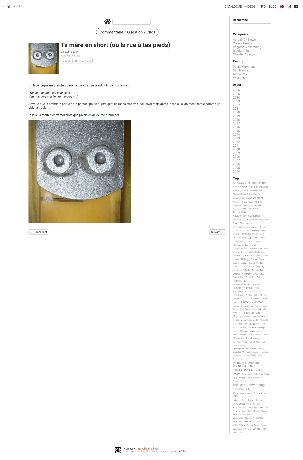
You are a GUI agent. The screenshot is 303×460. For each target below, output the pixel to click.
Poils (235, 378)
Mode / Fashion (248, 328)
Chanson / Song (253, 241)
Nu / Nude (237, 342)
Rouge (250, 400)
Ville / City (239, 425)
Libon (241, 313)
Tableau (264, 411)
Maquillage (237, 324)
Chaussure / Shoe (240, 248)
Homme (236, 302)
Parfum (246, 355)
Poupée (236, 381)
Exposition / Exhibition (244, 277)
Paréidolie (67, 61)
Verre (235, 421)
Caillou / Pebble (239, 238)
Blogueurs (244, 223)
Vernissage (258, 418)
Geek (256, 295)
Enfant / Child (258, 274)
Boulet (235, 230)
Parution (261, 355)
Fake (259, 277)
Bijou (255, 220)
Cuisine (235, 266)
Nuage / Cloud (249, 342)
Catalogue (233, 6)
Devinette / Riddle (242, 270)
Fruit (235, 295)
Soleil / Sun (263, 407)
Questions (238, 389)
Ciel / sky (259, 252)
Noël (266, 335)
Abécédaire (241, 183)
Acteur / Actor (240, 187)
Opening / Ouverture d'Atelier (244, 349)
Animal (258, 202)
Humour (236, 306)
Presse (243, 381)
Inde (251, 306)
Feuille (256, 288)
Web (235, 433)
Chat (254, 245)
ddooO (242, 266)
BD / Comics (246, 220)
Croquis (259, 263)
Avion (264, 216)
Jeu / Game (245, 309)
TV (234, 183)
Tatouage (236, 414)
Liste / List (249, 313)
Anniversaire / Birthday (252, 205)
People (258, 370)
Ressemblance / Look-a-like (249, 395)
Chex (261, 248)
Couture (244, 263)
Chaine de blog (239, 241)
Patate (242, 359)
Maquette (264, 320)
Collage (245, 259)
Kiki (264, 309)
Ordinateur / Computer (242, 352)
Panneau (264, 352)
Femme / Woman (242, 288)
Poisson (242, 378)
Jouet (254, 309)
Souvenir (236, 411)
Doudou (255, 270)
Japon (257, 306)
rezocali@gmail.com (148, 448)
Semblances (241, 70)
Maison (261, 316)
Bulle (262, 234)
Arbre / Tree (246, 209)
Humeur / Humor (83, 61)
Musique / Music (247, 331)
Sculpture (237, 407)
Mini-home (260, 324)
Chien (266, 248)
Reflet (248, 389)
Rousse (258, 400)
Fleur (247, 291)
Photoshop (247, 374)
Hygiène (244, 306)
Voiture (248, 429)
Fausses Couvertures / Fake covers (247, 284)
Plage (266, 374)
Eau (261, 270)
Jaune (235, 309)
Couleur (236, 263)
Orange (261, 349)
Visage (263, 425)
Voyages (239, 78)
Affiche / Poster (240, 191)
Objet (258, 342)
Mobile (235, 328)
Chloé (251, 252)
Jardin (264, 306)
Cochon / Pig (256, 255)
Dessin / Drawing (255, 267)
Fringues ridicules (258, 291)
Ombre (242, 345)
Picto (256, 374)
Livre (257, 313)
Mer (245, 324)
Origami (256, 352)
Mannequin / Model (250, 320)
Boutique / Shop (258, 230)
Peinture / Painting (243, 370)
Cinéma (245, 256)
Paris (253, 355)
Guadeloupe (256, 298)
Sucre (250, 411)
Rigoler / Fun (242, 51)
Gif (261, 295)
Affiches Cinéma (256, 191)
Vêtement (248, 421)
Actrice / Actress (259, 187)
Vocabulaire (238, 429)
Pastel (235, 359)
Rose (244, 400)
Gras (265, 295)
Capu (256, 238)
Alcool (249, 198)
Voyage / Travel (260, 429)
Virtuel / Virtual (253, 425)
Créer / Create (242, 43)
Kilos (235, 313)
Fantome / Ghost (240, 281)
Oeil (264, 342)
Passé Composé (244, 67)
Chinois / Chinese (240, 252)
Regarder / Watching (247, 47)
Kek (259, 309)
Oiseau (236, 345)
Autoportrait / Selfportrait (247, 216)
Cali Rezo (13, 6)
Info (262, 6)
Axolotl (236, 220)
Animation (237, 205)
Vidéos (250, 6)
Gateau (249, 295)
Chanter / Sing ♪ (244, 54)
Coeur (266, 255)
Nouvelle (257, 338)
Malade (236, 320)
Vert (240, 421)
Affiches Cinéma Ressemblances (246, 194)
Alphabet (236, 202)
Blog (273, 6)
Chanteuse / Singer (241, 245)
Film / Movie (238, 291)
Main (254, 316)
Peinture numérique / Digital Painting (247, 364)
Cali (249, 238)
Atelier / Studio (239, 212)
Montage (261, 328)
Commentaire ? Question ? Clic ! (127, 32)
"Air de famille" (239, 198)
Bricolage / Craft (250, 234)
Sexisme (252, 408)
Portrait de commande (255, 377)
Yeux (241, 433)
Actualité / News (70, 55)
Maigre (247, 316)
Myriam (260, 331)
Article (255, 209)
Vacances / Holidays (242, 418)
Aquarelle (236, 209)
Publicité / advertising (249, 385)
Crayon (252, 263)
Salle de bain (258, 404)
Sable (248, 404)
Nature (235, 335)
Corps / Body (257, 259)
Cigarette (236, 255)
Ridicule (236, 400)
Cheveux (253, 249)
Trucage (245, 414)
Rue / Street (239, 404)
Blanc (261, 220)
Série (244, 407)
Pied (261, 374)
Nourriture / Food (242, 338)
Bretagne (236, 234)
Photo (236, 374)
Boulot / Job (245, 230)
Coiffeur (236, 259)
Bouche (263, 227)
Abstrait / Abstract (257, 183)
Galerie (241, 295)
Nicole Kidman (256, 335)
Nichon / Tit (245, 335)
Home (264, 298)
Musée (235, 331)
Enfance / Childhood (242, 274)
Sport (244, 411)
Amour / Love (247, 202)
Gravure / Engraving (241, 298)
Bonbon (254, 223)
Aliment (258, 198)
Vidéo (256, 421)
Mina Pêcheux (181, 451)
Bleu (267, 220)
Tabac (256, 411)
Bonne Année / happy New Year (246, 227)
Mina (251, 324)
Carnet (262, 238)
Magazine (238, 316)
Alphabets (240, 74)
